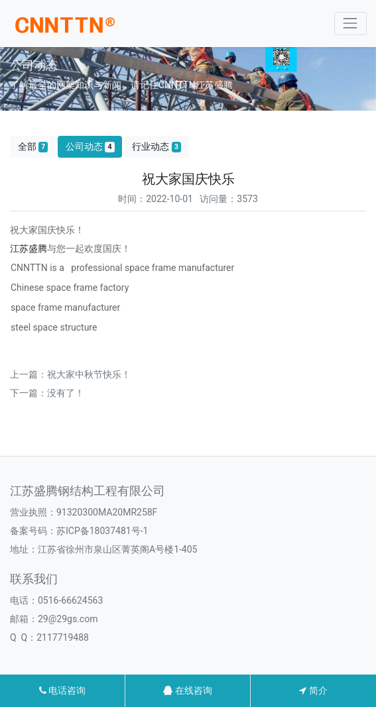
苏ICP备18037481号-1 (102, 530)
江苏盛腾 (28, 248)
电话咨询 (62, 690)
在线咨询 (187, 690)
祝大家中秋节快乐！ (89, 374)
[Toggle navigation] (350, 23)
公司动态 (90, 146)
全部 (33, 146)
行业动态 (156, 146)
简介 (313, 690)
